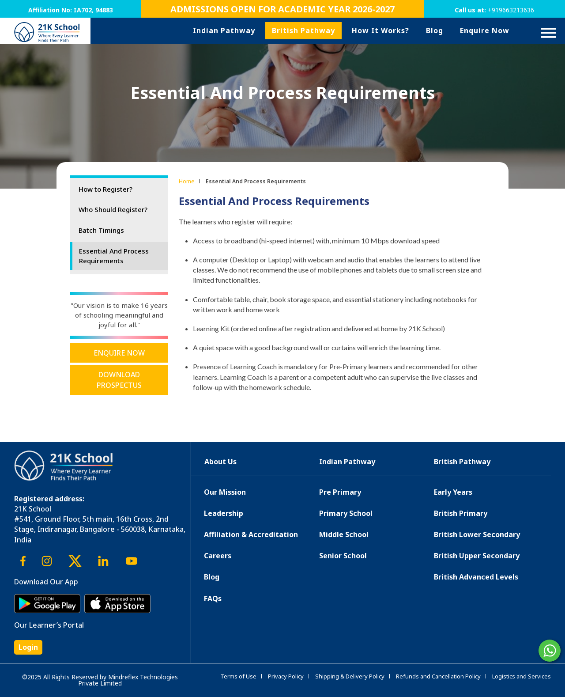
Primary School (346, 513)
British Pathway (303, 30)
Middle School (344, 534)
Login (28, 647)
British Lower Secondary (477, 534)
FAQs (213, 598)
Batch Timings (101, 230)
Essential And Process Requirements (114, 255)
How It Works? (380, 30)
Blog (434, 30)
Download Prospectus (119, 380)
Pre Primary (340, 492)
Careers (217, 556)
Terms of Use (238, 676)
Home (187, 181)
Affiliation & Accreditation (251, 534)
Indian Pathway (224, 30)
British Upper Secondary (477, 556)
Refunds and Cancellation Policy (438, 676)
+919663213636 (511, 10)
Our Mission (225, 492)
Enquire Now (484, 30)
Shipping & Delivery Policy (349, 676)
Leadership (223, 513)
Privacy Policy (286, 676)
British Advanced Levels (476, 577)
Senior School (343, 556)
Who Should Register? (113, 209)
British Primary (460, 513)
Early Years (453, 492)
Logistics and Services (521, 676)
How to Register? (105, 189)
